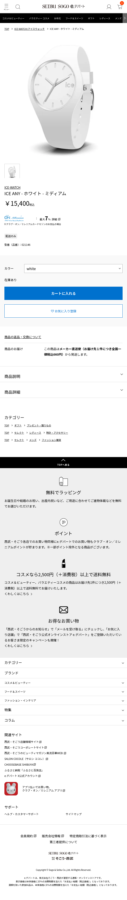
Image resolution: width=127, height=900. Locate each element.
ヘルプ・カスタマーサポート (21, 814)
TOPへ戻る (63, 464)
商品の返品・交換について (22, 337)
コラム (9, 720)
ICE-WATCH (12, 187)
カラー (9, 268)
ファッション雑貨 (51, 440)
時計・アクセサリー (57, 432)
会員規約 (26, 836)
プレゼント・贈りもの (39, 425)
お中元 (57, 18)
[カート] (119, 6)
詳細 (54, 219)
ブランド (11, 672)
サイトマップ (74, 814)
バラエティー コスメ (39, 18)
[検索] (18, 6)
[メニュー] (6, 6)
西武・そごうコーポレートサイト (24, 747)
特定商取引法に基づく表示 (88, 836)
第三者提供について (63, 842)
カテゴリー (13, 662)
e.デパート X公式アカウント (21, 776)
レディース (104, 18)
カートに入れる (63, 293)
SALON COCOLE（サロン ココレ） (24, 759)
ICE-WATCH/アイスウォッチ (29, 28)
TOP (6, 28)
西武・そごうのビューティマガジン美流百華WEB (33, 753)
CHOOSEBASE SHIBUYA (18, 764)
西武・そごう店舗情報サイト (21, 742)
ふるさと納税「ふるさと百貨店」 (24, 770)
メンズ (118, 18)
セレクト (19, 432)
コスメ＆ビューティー (13, 18)
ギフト (91, 18)
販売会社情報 (51, 836)
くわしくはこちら (16, 593)
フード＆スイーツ (74, 18)
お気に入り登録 (65, 311)
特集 (7, 709)
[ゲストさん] (109, 6)
